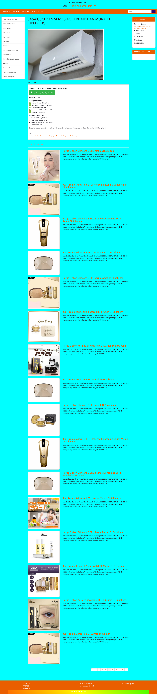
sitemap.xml (129, 683)
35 (112, 669)
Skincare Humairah (9, 72)
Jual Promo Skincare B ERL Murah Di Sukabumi (88, 379)
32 (102, 669)
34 (110, 669)
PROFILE (16, 11)
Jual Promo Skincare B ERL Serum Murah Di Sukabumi (92, 498)
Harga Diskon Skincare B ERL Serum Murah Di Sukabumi (93, 532)
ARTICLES (25, 11)
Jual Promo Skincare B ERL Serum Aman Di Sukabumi (91, 252)
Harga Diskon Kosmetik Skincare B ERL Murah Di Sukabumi (95, 600)
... (119, 669)
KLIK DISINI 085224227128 (82, 6)
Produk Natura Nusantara (11, 59)
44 (122, 669)
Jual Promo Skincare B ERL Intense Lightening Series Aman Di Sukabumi (95, 186)
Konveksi (6, 37)
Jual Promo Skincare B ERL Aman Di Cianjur (86, 633)
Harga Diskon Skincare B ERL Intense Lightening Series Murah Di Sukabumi (92, 474)
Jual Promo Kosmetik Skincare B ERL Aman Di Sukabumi (93, 312)
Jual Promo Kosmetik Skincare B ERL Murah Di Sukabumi (93, 566)
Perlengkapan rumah (10, 50)
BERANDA (6, 11)
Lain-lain (6, 41)
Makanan (6, 46)
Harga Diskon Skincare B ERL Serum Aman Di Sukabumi (93, 278)
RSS (123, 683)
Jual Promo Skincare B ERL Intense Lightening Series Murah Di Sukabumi (95, 440)
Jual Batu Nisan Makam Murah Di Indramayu (142, 57)
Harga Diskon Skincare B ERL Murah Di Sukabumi (89, 405)
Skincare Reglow (9, 76)
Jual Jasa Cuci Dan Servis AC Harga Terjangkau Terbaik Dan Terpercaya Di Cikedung (53, 135)
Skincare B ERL (8, 68)
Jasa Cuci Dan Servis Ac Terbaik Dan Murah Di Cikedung (142, 27)
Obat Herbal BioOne (10, 19)
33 (105, 669)
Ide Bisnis (6, 32)
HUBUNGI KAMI (37, 11)
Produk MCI (7, 54)
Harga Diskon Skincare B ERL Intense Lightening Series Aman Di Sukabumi (92, 220)
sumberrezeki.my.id (87, 686)
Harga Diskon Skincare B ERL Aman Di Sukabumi (89, 151)
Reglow (5, 63)
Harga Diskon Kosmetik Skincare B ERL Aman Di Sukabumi (94, 345)
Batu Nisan (7, 28)
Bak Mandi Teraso (9, 24)
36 (116, 669)
